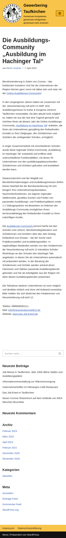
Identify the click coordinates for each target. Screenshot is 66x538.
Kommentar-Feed (11, 504)
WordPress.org (10, 509)
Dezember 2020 (11, 453)
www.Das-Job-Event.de (25, 314)
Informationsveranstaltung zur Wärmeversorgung (28, 381)
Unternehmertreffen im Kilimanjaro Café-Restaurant (30, 387)
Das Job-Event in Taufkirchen (18, 392)
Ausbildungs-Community (20, 226)
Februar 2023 (9, 431)
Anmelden (7, 493)
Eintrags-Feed (10, 498)
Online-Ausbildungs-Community (24, 93)
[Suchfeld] (29, 353)
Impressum (8, 528)
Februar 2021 (9, 447)
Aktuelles (7, 476)
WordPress (33, 534)
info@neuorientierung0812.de (24, 310)
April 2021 (7, 442)
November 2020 (11, 458)
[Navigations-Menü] (60, 13)
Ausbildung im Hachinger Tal (31, 125)
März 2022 (8, 436)
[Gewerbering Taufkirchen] (26, 13)
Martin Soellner (14, 68)
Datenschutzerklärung (29, 528)
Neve (5, 534)
